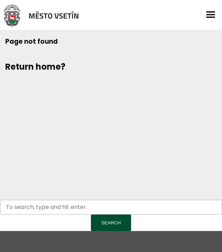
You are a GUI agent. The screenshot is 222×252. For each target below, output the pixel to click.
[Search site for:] (111, 207)
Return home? (35, 66)
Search (111, 222)
